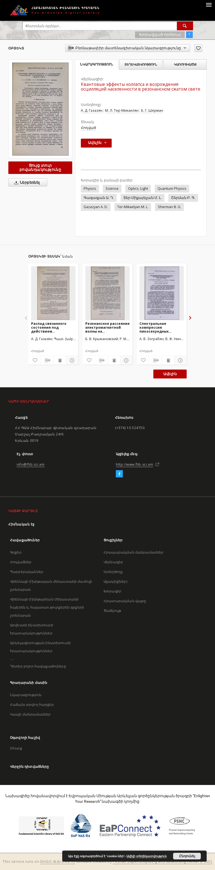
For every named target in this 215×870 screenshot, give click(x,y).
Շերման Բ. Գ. (183, 197)
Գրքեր (16, 552)
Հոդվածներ (20, 562)
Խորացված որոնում (160, 34)
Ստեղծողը (113, 571)
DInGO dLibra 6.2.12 (57, 861)
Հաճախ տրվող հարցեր (32, 704)
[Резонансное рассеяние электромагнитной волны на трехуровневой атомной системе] (107, 293)
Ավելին (170, 374)
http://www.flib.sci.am (134, 464)
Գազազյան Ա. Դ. (99, 197)
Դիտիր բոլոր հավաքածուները (38, 666)
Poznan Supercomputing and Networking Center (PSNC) (162, 861)
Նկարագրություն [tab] (96, 64)
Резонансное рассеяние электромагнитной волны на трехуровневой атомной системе (107, 327)
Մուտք (16, 748)
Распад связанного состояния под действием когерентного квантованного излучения (48, 327)
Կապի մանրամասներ (30, 714)
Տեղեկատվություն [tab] (140, 64)
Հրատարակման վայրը (125, 601)
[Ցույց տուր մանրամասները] (71, 360)
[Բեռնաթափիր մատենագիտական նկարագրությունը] (47, 360)
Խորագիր (112, 591)
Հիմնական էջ (21, 524)
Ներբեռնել (26, 182)
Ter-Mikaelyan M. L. (132, 207)
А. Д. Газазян (91, 110)
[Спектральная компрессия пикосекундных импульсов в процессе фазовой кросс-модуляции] (162, 293)
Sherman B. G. (169, 207)
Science (112, 188)
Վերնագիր (113, 562)
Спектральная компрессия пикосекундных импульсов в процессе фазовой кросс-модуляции (160, 327)
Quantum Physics (172, 188)
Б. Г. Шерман (152, 110)
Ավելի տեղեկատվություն (146, 856)
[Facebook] (119, 474)
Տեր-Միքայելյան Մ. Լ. (142, 197)
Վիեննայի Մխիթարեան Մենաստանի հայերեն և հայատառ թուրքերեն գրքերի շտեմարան (47, 607)
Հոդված (88, 127)
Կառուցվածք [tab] (185, 64)
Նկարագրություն (25, 694)
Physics (90, 188)
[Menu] (209, 4)
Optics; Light (138, 188)
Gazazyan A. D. (96, 207)
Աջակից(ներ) (115, 581)
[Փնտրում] (185, 25)
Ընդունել (187, 856)
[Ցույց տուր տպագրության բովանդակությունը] (60, 360)
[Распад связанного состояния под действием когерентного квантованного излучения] (53, 293)
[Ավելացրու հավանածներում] (198, 48)
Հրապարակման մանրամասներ (133, 552)
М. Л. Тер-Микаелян (122, 110)
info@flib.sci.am (31, 464)
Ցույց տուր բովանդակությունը (40, 167)
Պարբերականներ (26, 571)
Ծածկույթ (112, 610)
